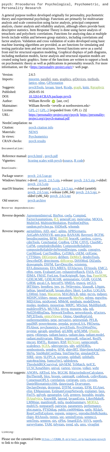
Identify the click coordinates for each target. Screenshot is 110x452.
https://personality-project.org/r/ (52, 68)
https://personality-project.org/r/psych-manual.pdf (67, 118)
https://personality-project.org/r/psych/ (54, 116)
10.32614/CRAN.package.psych (50, 98)
